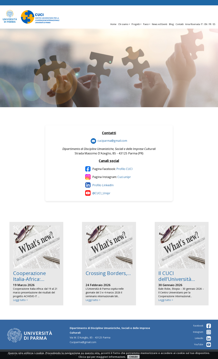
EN (205, 24)
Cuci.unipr (124, 177)
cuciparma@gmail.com (112, 141)
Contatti (180, 24)
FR (210, 24)
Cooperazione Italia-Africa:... (29, 276)
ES (214, 24)
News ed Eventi (159, 24)
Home (113, 24)
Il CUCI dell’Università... (176, 276)
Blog (171, 24)
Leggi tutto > (20, 300)
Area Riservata (192, 24)
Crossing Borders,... (108, 273)
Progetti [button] (136, 24)
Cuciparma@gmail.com (83, 342)
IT (202, 24)
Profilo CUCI (124, 169)
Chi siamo (123, 24)
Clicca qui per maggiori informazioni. (102, 356)
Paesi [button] (146, 24)
